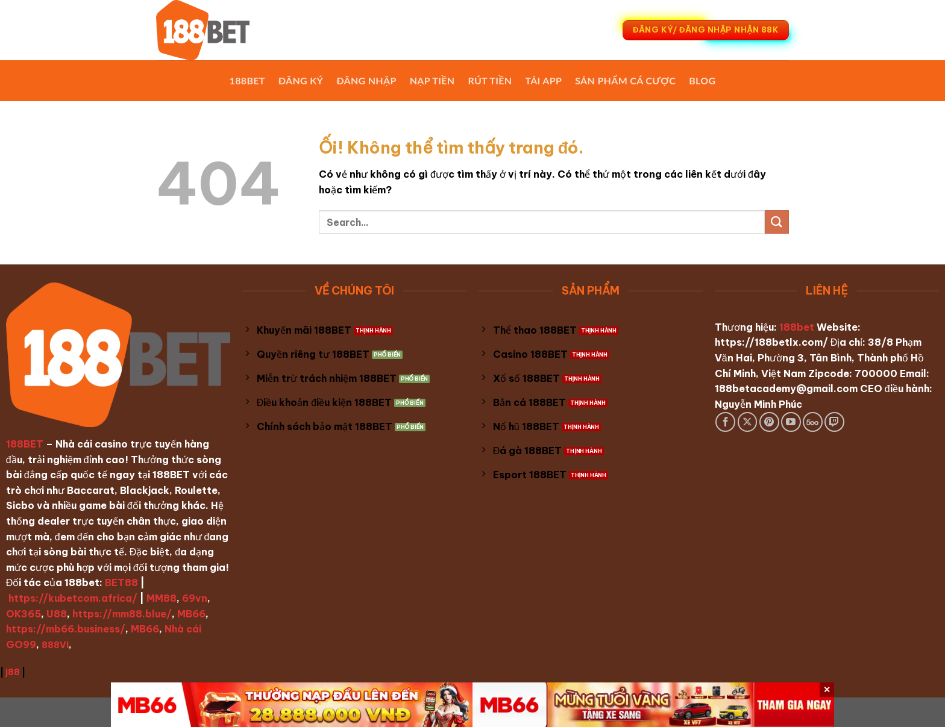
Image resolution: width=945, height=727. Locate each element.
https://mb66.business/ (65, 629)
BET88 (121, 582)
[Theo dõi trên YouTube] (791, 422)
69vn (194, 598)
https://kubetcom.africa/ (72, 598)
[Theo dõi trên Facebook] (725, 422)
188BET (247, 80)
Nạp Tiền (432, 80)
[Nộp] (777, 222)
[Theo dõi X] (748, 422)
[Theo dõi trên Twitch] (834, 422)
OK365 (23, 614)
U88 (56, 614)
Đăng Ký (300, 80)
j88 (12, 672)
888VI (55, 645)
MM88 (161, 598)
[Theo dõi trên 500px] (813, 422)
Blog (702, 80)
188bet (796, 327)
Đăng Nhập (366, 80)
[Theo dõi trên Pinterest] (769, 422)
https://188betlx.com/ (771, 342)
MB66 (191, 614)
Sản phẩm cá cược (625, 80)
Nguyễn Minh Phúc (758, 404)
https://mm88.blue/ (122, 614)
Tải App (543, 80)
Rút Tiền (490, 80)
